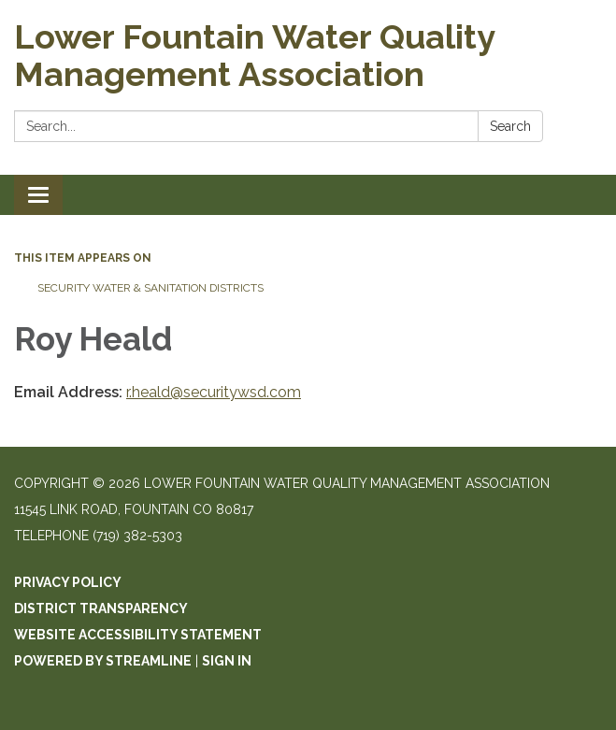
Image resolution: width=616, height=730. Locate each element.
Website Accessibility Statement (138, 634)
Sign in (226, 660)
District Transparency (101, 608)
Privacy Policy (68, 582)
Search (510, 126)
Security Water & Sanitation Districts (150, 287)
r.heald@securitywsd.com (213, 392)
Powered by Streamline (103, 660)
